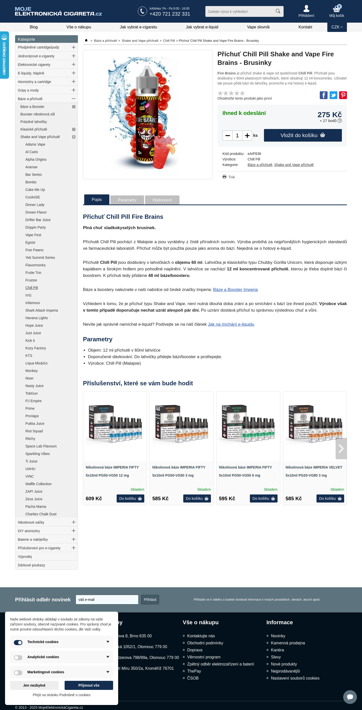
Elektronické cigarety (34, 65)
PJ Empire (33, 401)
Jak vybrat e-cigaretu (138, 27)
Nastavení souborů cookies (295, 678)
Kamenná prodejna (288, 643)
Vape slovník (258, 27)
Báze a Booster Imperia (235, 289)
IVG (28, 295)
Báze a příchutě (30, 99)
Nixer (29, 378)
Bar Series (33, 175)
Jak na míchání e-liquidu (231, 324)
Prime (30, 408)
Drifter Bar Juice (38, 220)
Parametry (127, 200)
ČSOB (193, 678)
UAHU (30, 469)
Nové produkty (284, 664)
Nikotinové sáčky (31, 522)
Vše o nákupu (79, 27)
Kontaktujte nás (201, 636)
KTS (28, 356)
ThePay (194, 671)
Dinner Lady (34, 205)
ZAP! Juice (33, 491)
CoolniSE (32, 197)
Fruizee (31, 280)
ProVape (32, 416)
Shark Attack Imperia (41, 310)
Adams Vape (35, 144)
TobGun (31, 393)
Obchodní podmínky (205, 643)
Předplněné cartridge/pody (38, 47)
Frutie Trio (33, 273)
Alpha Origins (36, 159)
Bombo (30, 182)
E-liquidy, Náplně (31, 73)
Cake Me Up (35, 190)
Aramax (31, 167)
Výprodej (25, 557)
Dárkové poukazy (31, 565)
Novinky (278, 636)
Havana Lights (36, 318)
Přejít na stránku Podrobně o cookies (61, 695)
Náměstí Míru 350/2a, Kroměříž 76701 (139, 668)
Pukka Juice (34, 424)
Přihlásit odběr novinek (43, 599)
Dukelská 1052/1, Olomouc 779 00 (136, 647)
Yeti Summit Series (40, 258)
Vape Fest (33, 235)
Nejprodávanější (285, 671)
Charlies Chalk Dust (41, 514)
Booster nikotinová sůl (37, 114)
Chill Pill (31, 288)
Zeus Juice (33, 499)
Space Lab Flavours (41, 446)
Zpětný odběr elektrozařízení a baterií (220, 664)
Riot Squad (34, 431)
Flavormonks (35, 265)
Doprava (194, 650)
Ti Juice (31, 461)
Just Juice (33, 333)
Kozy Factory (35, 348)
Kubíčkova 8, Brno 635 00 (128, 636)
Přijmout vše (89, 685)
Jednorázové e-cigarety (36, 56)
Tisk (231, 177)
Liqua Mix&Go (36, 363)
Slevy (276, 657)
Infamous (32, 303)
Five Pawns (34, 250)
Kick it (30, 341)
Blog (34, 27)
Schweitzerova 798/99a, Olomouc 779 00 (142, 657)
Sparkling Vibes (37, 454)
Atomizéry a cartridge (34, 82)
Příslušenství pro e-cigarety (39, 548)
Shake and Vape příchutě (40, 137)
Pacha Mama (35, 507)
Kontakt (305, 27)
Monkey (31, 371)
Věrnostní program (204, 657)
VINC (29, 476)
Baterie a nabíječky (33, 539)
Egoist (30, 242)
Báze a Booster (32, 107)
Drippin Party (35, 227)
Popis (97, 199)
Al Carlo (31, 152)
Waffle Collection (38, 484)
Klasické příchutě (33, 129)
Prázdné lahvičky (33, 122)
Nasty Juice (34, 386)
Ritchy (30, 439)
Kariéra (277, 650)
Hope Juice (34, 325)
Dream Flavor (36, 212)
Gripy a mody (28, 90)
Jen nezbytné (34, 685)
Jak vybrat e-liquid (202, 27)
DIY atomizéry (29, 531)
